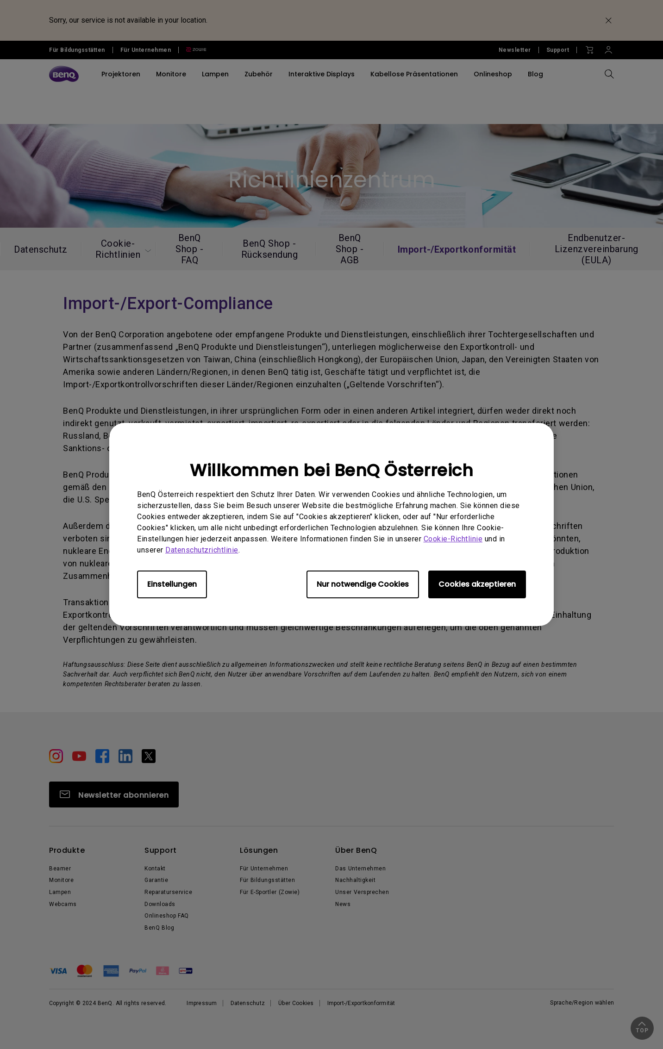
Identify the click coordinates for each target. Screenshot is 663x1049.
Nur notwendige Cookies (363, 584)
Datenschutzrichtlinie (201, 550)
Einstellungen (172, 584)
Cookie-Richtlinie (453, 538)
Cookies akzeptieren (477, 584)
